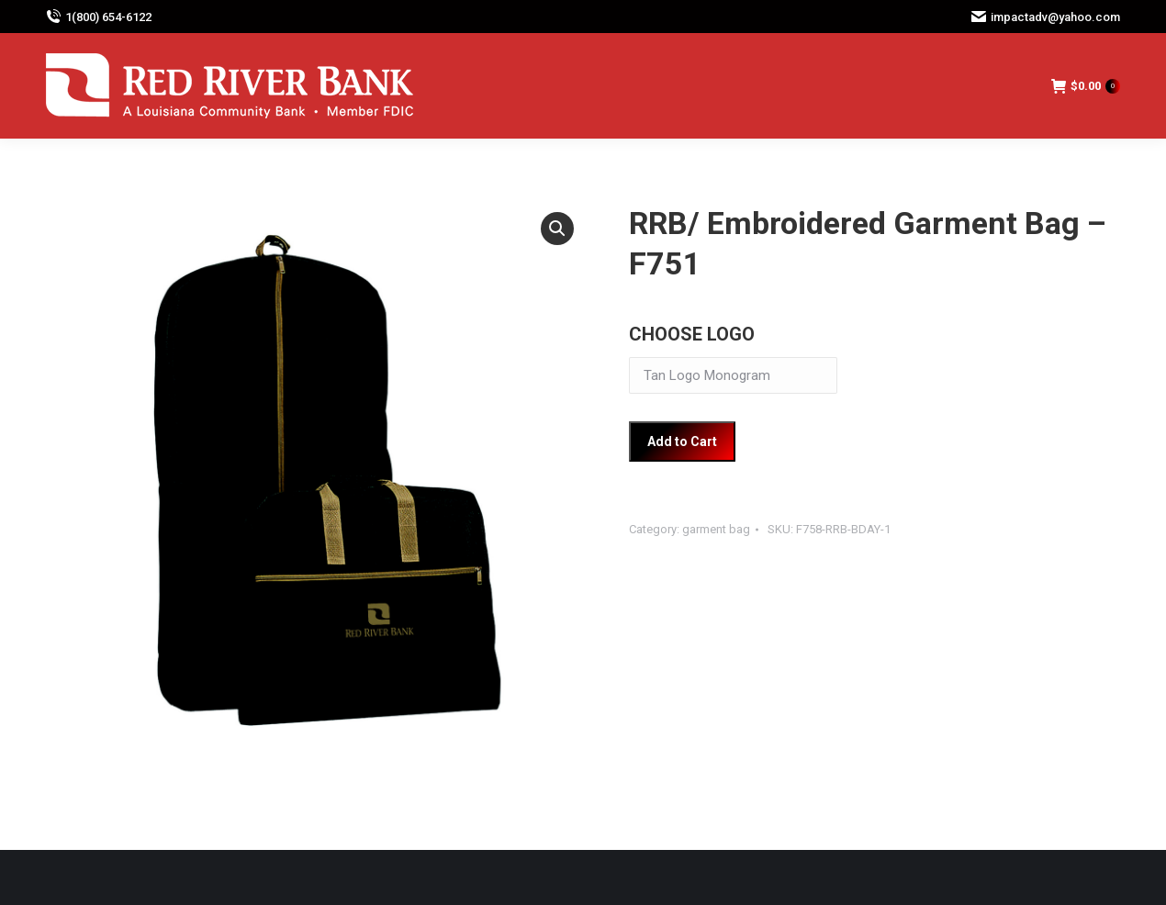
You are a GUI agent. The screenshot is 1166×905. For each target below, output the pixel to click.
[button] (557, 228)
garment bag (716, 529)
